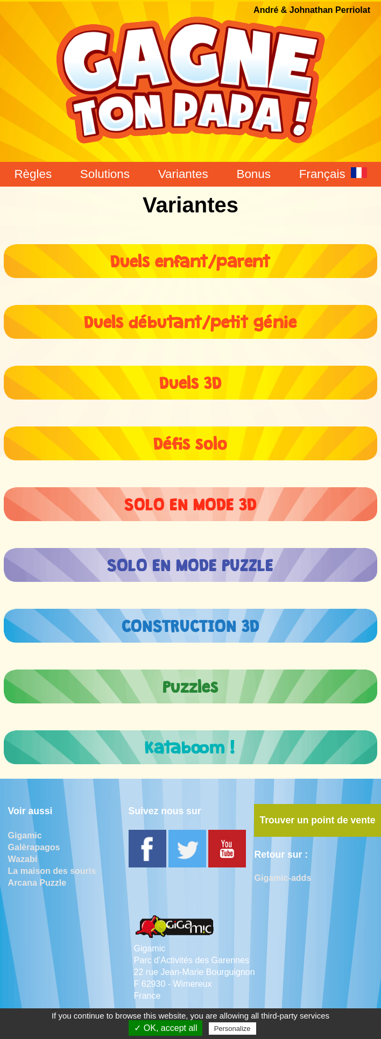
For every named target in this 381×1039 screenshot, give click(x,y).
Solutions (105, 174)
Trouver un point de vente (317, 820)
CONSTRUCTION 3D (190, 623)
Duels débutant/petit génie (190, 319)
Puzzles (190, 684)
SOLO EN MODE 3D (190, 501)
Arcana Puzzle (37, 882)
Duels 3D (190, 380)
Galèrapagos (34, 847)
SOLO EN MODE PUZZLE (190, 562)
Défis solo (190, 440)
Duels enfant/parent (190, 258)
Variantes (183, 174)
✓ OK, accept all (165, 1028)
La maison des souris (52, 871)
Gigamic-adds (282, 878)
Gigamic (25, 835)
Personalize (232, 1028)
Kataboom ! (190, 744)
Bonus (253, 174)
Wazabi (23, 859)
